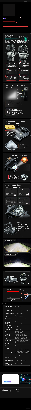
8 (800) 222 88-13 (17, 389)
